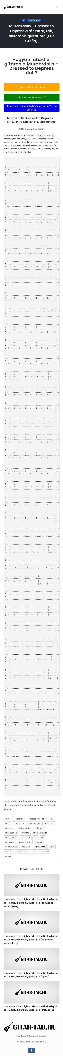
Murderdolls (34, 20)
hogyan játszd (11, 847)
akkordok (20, 819)
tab (34, 852)
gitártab (25, 833)
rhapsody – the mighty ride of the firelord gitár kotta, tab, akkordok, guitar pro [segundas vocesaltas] (31, 940)
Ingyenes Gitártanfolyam (31, 87)
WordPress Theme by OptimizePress (31, 1042)
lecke (51, 847)
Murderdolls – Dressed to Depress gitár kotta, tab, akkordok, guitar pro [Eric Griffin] (31, 33)
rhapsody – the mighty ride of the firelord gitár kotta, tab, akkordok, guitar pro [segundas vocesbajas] (31, 903)
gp (22, 838)
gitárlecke (10, 828)
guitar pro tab (25, 842)
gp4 (35, 838)
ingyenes (26, 847)
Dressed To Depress (38, 819)
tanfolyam (44, 852)
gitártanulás (11, 838)
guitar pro (9, 842)
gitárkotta (49, 824)
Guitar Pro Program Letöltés (31, 97)
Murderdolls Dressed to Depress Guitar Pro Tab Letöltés (31, 108)
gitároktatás (24, 828)
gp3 (28, 838)
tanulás (8, 856)
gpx (42, 838)
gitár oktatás (34, 824)
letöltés (9, 852)
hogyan (38, 842)
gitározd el (39, 828)
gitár (7, 824)
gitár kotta (19, 824)
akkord (8, 819)
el (51, 819)
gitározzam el (11, 833)
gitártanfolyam (40, 833)
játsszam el (39, 847)
